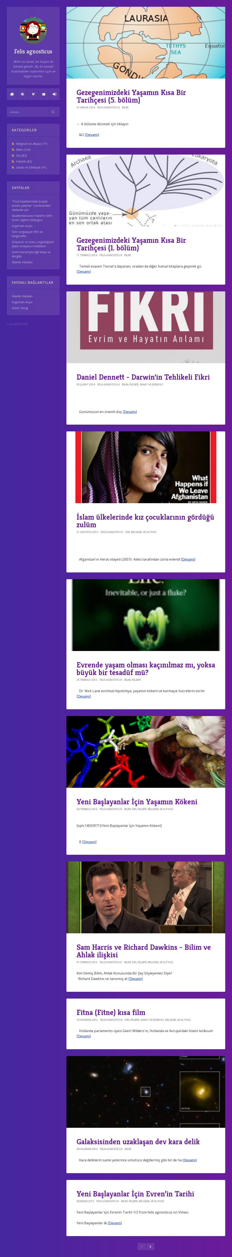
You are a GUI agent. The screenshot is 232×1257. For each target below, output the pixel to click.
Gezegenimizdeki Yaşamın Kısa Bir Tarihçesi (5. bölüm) (131, 96)
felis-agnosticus (108, 107)
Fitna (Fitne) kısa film (111, 1012)
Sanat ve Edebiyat (31, 167)
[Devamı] (92, 134)
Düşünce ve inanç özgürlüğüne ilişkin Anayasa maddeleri (33, 244)
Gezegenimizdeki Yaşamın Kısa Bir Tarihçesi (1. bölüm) (131, 244)
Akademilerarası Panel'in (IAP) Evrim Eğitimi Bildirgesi (32, 218)
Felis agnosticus (33, 36)
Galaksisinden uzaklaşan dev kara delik (138, 1141)
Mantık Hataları (22, 262)
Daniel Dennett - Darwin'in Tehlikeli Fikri (143, 377)
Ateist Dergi (20, 308)
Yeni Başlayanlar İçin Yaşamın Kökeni (137, 801)
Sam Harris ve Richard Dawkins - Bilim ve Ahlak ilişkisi (144, 950)
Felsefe (24, 161)
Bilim (23, 150)
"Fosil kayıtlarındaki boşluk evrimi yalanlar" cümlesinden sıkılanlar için (31, 205)
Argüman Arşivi (22, 226)
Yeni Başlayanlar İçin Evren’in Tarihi (135, 1194)
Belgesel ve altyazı (31, 144)
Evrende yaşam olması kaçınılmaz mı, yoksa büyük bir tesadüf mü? (146, 668)
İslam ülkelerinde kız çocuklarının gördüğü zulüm (145, 520)
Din (21, 156)
